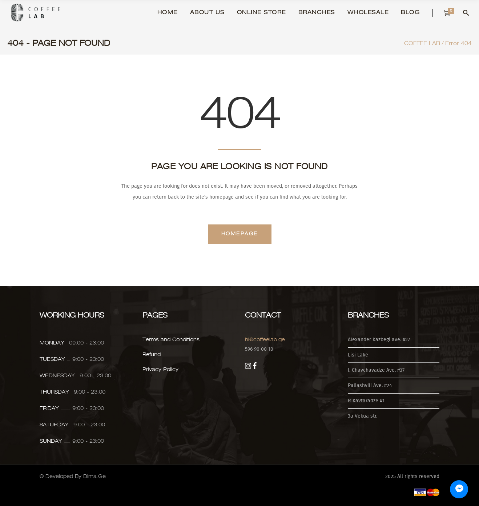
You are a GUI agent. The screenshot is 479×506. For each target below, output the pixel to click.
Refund (151, 354)
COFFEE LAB (422, 44)
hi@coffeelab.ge (265, 339)
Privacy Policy (160, 369)
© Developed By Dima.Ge (73, 476)
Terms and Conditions (171, 339)
